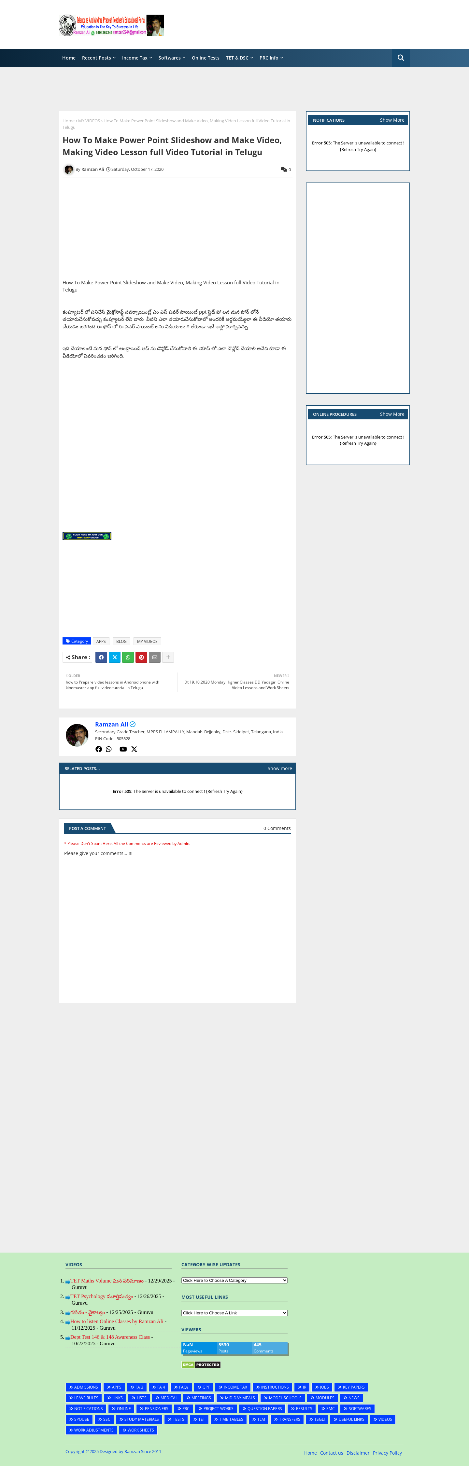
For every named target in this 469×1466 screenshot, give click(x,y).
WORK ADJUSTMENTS (94, 1430)
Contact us (331, 1453)
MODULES (325, 1398)
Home (69, 58)
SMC (330, 1408)
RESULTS (304, 1408)
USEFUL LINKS (351, 1419)
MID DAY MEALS (240, 1398)
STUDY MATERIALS (141, 1419)
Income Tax (135, 58)
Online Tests (206, 58)
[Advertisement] (291, 24)
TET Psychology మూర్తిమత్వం (101, 1296)
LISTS (142, 1398)
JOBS (324, 1387)
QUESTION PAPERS (265, 1408)
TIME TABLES (231, 1419)
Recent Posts (96, 58)
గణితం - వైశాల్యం (87, 1312)
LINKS (117, 1398)
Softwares (170, 58)
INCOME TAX (235, 1387)
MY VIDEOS (89, 121)
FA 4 (161, 1387)
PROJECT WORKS (219, 1408)
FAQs (184, 1387)
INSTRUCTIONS (275, 1387)
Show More (392, 120)
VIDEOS (385, 1419)
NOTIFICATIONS (88, 1408)
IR (304, 1387)
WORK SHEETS (141, 1430)
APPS (101, 641)
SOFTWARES (360, 1408)
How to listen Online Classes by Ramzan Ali (116, 1321)
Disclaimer (358, 1453)
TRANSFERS (289, 1419)
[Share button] (168, 657)
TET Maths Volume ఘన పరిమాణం (107, 1280)
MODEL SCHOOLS (285, 1398)
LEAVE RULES (86, 1398)
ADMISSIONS (86, 1387)
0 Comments (277, 828)
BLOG (121, 641)
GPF (206, 1387)
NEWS (354, 1398)
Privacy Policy (387, 1453)
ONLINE (124, 1408)
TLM (261, 1419)
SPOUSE (81, 1419)
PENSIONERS (156, 1408)
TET (201, 1419)
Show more (280, 768)
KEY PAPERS (354, 1387)
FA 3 (139, 1387)
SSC (106, 1419)
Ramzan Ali (111, 724)
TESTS (178, 1419)
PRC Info (269, 58)
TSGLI (319, 1419)
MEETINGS (201, 1398)
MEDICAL (169, 1398)
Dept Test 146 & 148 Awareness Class (110, 1337)
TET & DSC (237, 58)
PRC (186, 1408)
